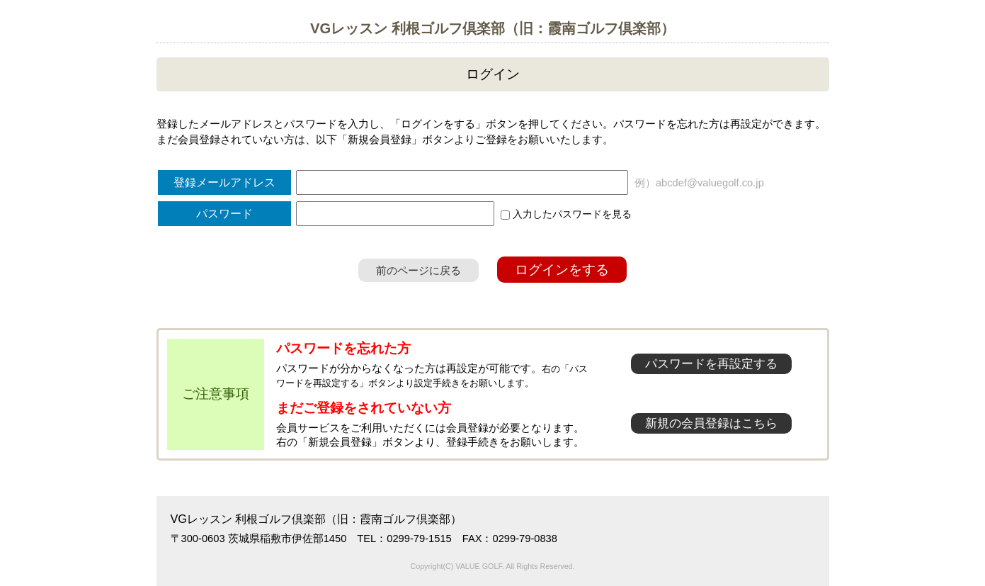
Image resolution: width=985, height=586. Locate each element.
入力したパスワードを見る (566, 214)
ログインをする (562, 269)
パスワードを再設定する (711, 364)
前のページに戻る (418, 270)
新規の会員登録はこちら (711, 423)
